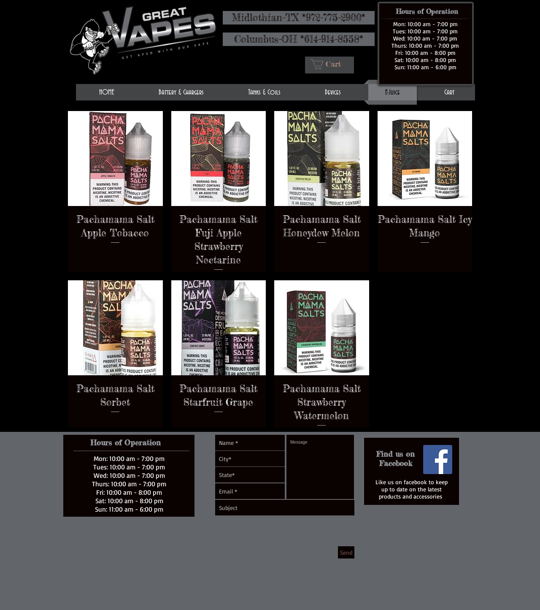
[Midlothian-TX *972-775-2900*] (299, 17)
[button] (330, 64)
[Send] (346, 552)
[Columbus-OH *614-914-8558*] (299, 39)
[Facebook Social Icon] (437, 459)
